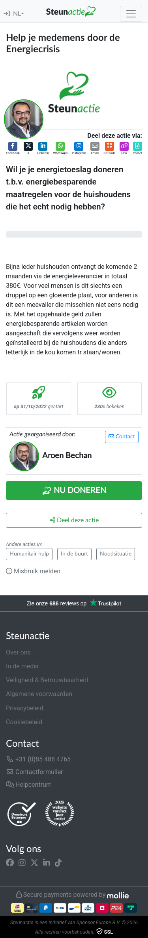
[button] (13, 149)
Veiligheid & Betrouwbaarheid (47, 680)
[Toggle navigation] (131, 14)
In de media (22, 666)
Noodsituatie (115, 554)
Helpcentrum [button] (29, 784)
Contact (122, 437)
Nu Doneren (74, 491)
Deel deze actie (74, 520)
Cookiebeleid (24, 722)
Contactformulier (34, 772)
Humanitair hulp (29, 554)
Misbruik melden (33, 571)
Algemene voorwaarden (39, 694)
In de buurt (74, 554)
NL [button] (17, 14)
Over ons (18, 652)
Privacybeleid (24, 708)
